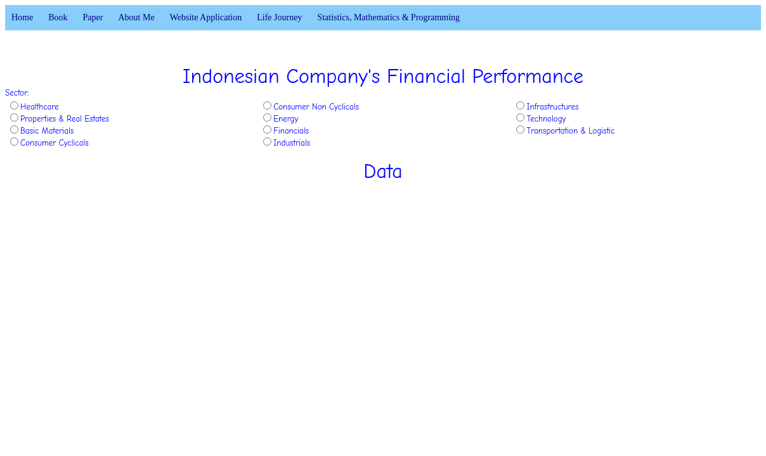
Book (57, 17)
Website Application (206, 17)
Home (22, 17)
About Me (136, 17)
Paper (93, 17)
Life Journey (279, 17)
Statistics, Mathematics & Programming (388, 17)
